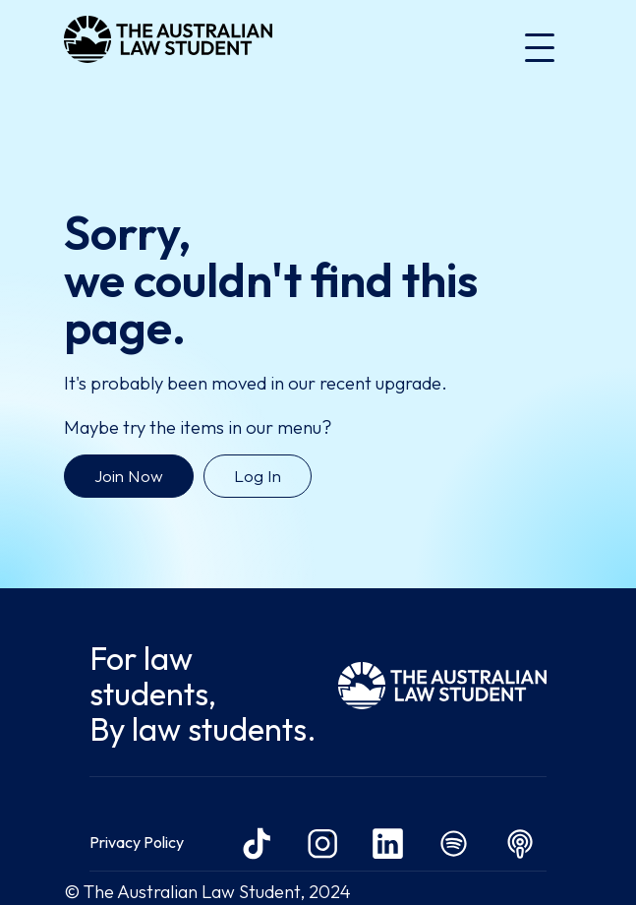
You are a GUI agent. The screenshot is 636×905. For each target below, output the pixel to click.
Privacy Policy (136, 842)
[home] (168, 48)
